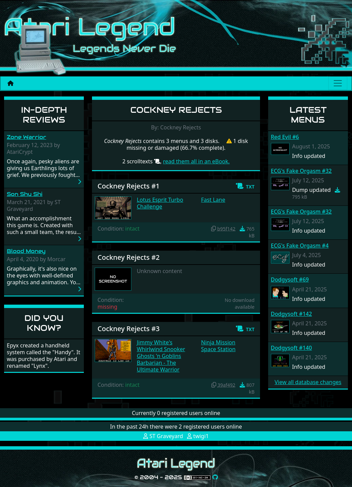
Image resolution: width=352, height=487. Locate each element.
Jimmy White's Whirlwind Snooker (161, 346)
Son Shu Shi (24, 194)
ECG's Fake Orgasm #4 (300, 245)
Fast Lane (213, 199)
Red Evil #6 (285, 137)
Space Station (218, 349)
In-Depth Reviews (44, 115)
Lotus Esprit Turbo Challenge (160, 203)
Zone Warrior (26, 137)
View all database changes (308, 382)
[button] (245, 186)
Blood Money (26, 251)
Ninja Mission (218, 342)
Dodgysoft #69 (290, 279)
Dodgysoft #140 (291, 347)
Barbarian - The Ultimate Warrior (158, 366)
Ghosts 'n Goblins (159, 356)
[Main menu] (337, 83)
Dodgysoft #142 (291, 314)
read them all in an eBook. (196, 161)
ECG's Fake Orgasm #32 (301, 171)
